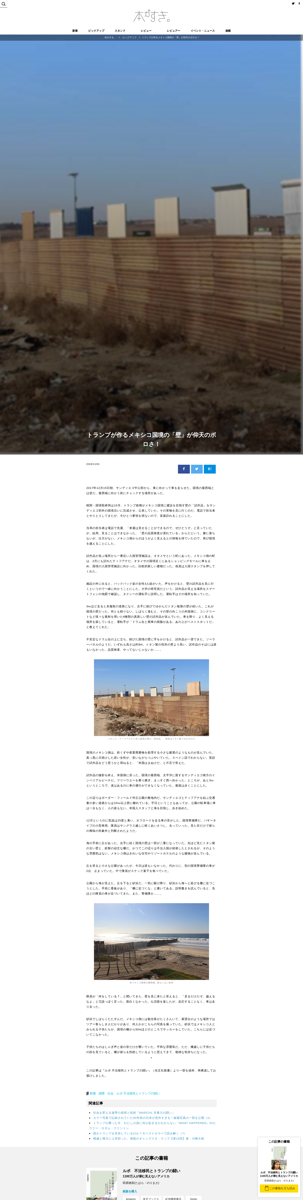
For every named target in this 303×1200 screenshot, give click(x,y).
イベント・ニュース (203, 30)
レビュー (146, 30)
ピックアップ (96, 30)
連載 (228, 30)
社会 (110, 1093)
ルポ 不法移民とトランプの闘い (138, 1093)
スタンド (120, 30)
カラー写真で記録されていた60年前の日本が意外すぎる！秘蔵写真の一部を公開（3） (152, 1117)
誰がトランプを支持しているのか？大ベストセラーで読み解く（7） (140, 1133)
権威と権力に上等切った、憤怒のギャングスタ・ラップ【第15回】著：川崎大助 (148, 1138)
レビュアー (173, 30)
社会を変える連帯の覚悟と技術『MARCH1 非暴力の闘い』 (134, 1112)
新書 (93, 1093)
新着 (75, 30)
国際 (102, 1093)
